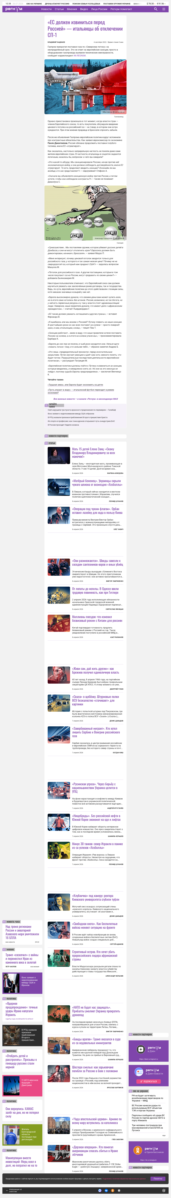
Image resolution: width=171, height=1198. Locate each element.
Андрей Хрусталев (115, 808)
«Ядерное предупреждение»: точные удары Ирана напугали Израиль (22, 1008)
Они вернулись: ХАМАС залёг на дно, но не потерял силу (22, 1112)
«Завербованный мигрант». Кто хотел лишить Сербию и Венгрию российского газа (96, 732)
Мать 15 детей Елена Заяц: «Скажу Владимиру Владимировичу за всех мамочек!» (93, 452)
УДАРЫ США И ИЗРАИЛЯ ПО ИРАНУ (19, 1019)
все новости (10, 942)
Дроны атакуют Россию (57, 4)
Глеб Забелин (117, 1139)
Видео (84, 9)
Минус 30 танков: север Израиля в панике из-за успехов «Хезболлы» (97, 845)
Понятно (158, 1178)
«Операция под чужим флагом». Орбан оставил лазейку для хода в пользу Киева (97, 510)
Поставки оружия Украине (116, 4)
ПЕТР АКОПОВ (11, 967)
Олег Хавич (118, 529)
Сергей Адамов (116, 944)
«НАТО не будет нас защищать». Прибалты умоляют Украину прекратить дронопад (96, 1010)
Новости (46, 9)
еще (163, 1135)
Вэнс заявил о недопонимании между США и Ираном (30, 981)
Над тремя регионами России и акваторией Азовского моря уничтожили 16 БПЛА (22, 931)
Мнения (72, 9)
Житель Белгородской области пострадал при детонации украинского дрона (29, 1134)
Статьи (59, 9)
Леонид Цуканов (116, 501)
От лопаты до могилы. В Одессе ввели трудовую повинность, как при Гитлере (95, 590)
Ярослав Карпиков (115, 1088)
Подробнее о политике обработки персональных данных (124, 1179)
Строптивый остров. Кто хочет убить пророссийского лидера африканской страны (94, 955)
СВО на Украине (34, 4)
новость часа (13, 921)
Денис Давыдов (116, 721)
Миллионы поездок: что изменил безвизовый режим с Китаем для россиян (97, 618)
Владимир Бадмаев (56, 42)
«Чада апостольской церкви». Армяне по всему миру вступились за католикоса (97, 1120)
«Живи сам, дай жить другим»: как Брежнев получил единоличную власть (95, 670)
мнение (10, 949)
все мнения (34, 967)
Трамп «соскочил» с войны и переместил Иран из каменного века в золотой (22, 958)
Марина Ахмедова (115, 473)
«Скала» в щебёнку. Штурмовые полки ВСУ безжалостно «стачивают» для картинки (95, 700)
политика (11, 998)
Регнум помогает (121, 9)
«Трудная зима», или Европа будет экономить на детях (75, 384)
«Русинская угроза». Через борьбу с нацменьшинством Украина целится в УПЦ (94, 787)
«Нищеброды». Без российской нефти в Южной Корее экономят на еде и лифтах (96, 817)
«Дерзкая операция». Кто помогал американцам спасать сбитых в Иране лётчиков (95, 1150)
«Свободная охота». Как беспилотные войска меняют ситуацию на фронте (94, 925)
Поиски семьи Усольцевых (86, 4)
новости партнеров (58, 436)
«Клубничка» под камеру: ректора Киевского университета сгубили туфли (95, 897)
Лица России (99, 9)
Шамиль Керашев (115, 836)
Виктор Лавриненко (114, 581)
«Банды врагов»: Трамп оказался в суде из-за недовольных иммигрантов (96, 1041)
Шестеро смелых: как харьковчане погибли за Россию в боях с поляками (95, 1069)
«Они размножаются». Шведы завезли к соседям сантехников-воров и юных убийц (97, 562)
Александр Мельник (114, 976)
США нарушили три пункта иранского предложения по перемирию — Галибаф (82, 410)
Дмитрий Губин (116, 689)
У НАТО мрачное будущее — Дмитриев (30, 1082)
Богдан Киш (118, 753)
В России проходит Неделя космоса (63, 425)
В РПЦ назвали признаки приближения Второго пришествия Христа (29, 1035)
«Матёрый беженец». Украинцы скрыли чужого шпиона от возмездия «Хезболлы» (97, 482)
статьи (52, 443)
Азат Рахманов (116, 637)
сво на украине (140, 1091)
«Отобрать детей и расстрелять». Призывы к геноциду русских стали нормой (21, 1061)
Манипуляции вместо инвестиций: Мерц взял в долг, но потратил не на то (21, 1161)
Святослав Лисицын (114, 609)
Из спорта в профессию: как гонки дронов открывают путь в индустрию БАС (81, 421)
